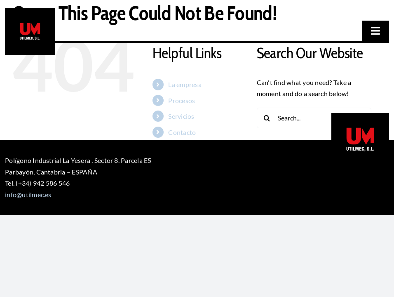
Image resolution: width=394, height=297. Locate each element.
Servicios (181, 116)
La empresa (184, 84)
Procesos (181, 100)
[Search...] (314, 118)
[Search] (267, 118)
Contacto (182, 132)
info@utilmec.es (28, 194)
